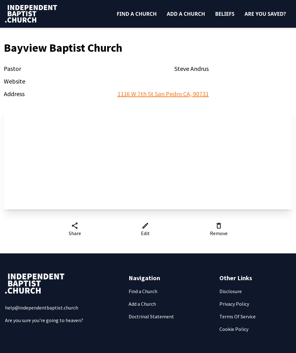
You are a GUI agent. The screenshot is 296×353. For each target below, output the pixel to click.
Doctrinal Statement (151, 316)
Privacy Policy (234, 304)
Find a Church (137, 13)
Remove (219, 229)
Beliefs (224, 13)
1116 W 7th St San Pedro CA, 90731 (163, 94)
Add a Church (186, 13)
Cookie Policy (233, 329)
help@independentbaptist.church (41, 307)
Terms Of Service (237, 316)
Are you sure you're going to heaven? (44, 320)
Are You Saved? (265, 13)
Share (75, 229)
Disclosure (230, 291)
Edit (145, 229)
